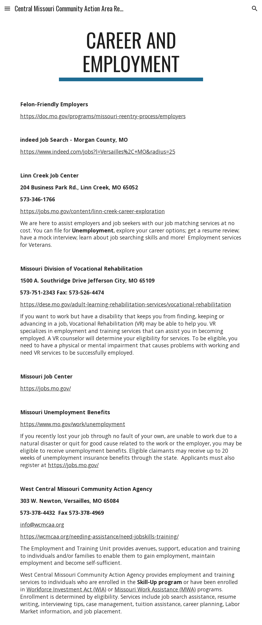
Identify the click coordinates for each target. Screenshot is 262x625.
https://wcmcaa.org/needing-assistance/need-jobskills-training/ (99, 536)
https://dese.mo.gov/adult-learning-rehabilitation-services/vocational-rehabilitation (125, 304)
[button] (7, 8)
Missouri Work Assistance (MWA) (155, 589)
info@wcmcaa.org (42, 524)
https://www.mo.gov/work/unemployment (72, 424)
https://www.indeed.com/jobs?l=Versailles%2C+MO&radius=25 (97, 151)
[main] (131, 55)
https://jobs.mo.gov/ (45, 388)
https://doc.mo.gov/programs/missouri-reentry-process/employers (103, 116)
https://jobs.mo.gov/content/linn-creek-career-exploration (92, 211)
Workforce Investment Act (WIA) (66, 589)
